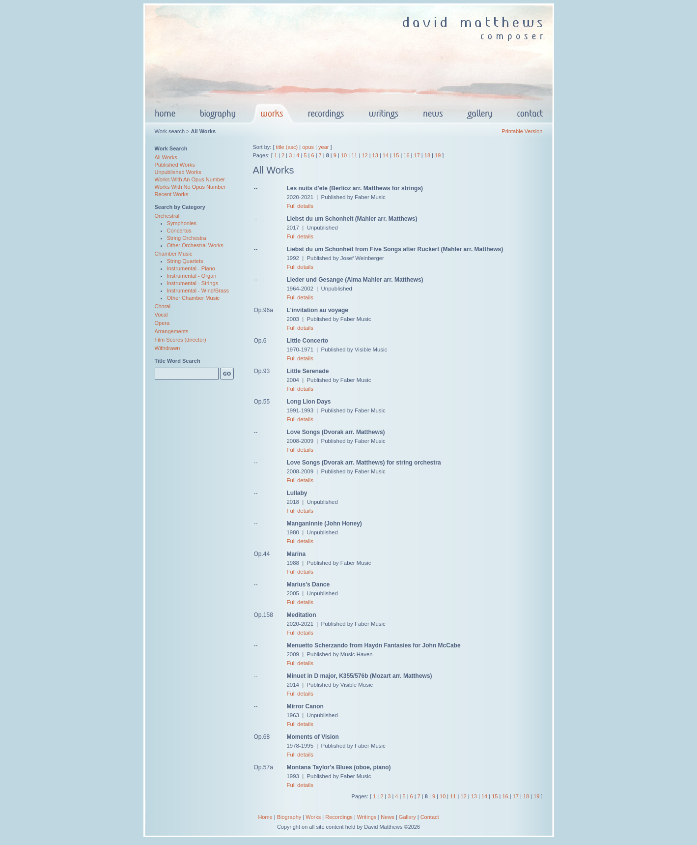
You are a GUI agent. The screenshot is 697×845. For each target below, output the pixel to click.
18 (427, 155)
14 (386, 155)
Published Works (175, 165)
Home (265, 817)
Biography (289, 817)
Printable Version (522, 131)
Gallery (407, 817)
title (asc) (287, 147)
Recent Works (172, 194)
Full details (300, 206)
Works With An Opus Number (190, 179)
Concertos (179, 230)
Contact (429, 817)
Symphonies (182, 223)
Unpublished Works (178, 172)
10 (344, 155)
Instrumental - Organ (192, 276)
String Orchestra (186, 238)
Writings (367, 817)
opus (308, 147)
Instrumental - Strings (193, 283)
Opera (162, 323)
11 (354, 155)
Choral (162, 306)
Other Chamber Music (193, 298)
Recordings (339, 817)
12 (364, 155)
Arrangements (172, 331)
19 (438, 155)
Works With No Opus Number (190, 187)
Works (313, 817)
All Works (166, 157)
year (323, 147)
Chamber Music (174, 254)
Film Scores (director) (180, 340)
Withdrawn (167, 348)
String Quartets (185, 261)
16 (406, 155)
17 (417, 155)
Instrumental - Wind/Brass (198, 290)
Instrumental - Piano (191, 268)
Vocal (161, 315)
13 (375, 155)
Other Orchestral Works (195, 245)
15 (396, 155)
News (387, 817)
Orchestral (167, 216)
